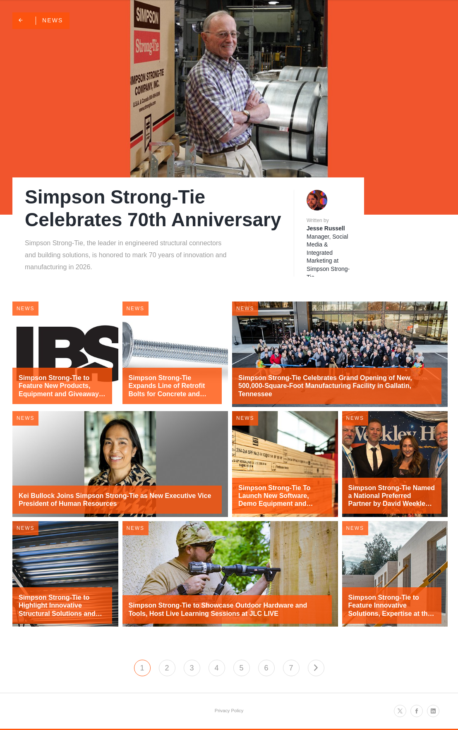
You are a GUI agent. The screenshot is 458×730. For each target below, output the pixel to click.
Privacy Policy (229, 710)
